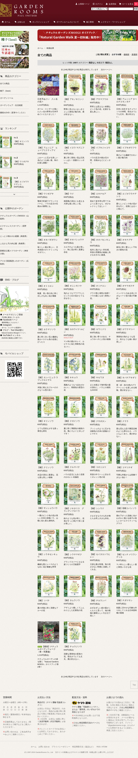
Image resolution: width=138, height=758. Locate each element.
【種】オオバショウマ (74, 239)
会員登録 (112, 4)
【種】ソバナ (43, 600)
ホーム (7, 22)
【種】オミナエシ (98, 286)
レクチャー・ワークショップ (113, 22)
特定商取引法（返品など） (83, 747)
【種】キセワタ (97, 377)
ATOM (104, 747)
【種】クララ (122, 421)
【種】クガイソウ (72, 421)
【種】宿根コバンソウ (126, 508)
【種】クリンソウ (45, 467)
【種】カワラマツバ (125, 329)
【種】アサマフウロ (99, 99)
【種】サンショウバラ (47, 508)
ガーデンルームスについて (67, 22)
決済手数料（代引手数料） (50, 721)
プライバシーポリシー (61, 747)
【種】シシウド (97, 508)
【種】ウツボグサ (45, 194)
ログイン (99, 4)
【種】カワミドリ (98, 329)
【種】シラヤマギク (73, 554)
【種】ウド (69, 194)
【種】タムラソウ (72, 600)
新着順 (134, 54)
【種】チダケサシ (124, 600)
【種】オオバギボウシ (47, 240)
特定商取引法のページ (88, 723)
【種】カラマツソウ (46, 329)
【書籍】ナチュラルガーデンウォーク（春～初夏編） (47, 649)
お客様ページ (83, 4)
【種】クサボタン (98, 421)
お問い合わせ (44, 747)
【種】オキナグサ (124, 240)
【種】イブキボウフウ (126, 147)
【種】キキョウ (71, 377)
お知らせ (21, 22)
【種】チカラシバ (98, 600)
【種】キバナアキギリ (126, 377)
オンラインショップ (40, 22)
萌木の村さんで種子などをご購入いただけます (17, 724)
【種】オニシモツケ (73, 286)
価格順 (126, 54)
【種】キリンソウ (45, 421)
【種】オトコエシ (45, 286)
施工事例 (90, 22)
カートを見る (130, 4)
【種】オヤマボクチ (125, 286)
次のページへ (106, 69)
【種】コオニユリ (98, 467)
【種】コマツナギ (124, 467)
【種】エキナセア (98, 194)
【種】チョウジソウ (73, 646)
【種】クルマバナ (72, 467)
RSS (99, 747)
